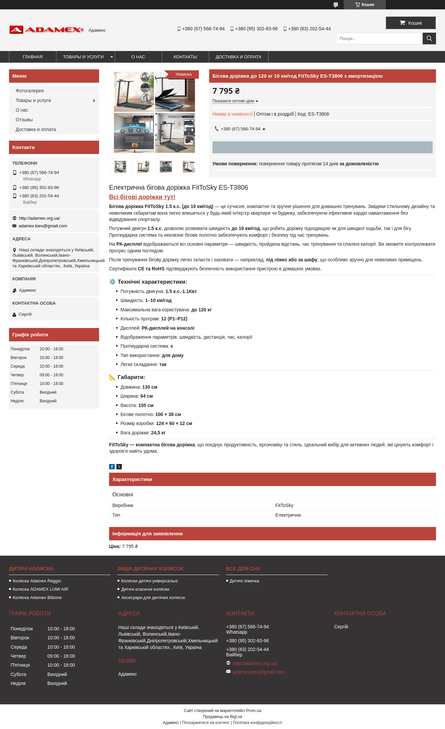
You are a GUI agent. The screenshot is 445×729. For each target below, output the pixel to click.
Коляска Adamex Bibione (37, 597)
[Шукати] (429, 38)
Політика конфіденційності (257, 722)
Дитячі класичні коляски (145, 589)
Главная (33, 56)
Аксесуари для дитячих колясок (153, 597)
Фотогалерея (30, 90)
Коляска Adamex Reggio (37, 580)
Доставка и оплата (239, 56)
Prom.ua (253, 710)
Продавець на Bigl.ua (222, 716)
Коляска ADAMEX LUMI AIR (40, 589)
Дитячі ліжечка (244, 580)
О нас (138, 56)
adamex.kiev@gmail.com (43, 225)
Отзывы (24, 119)
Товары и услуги (83, 56)
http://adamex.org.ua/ (39, 218)
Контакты (185, 56)
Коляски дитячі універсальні (149, 580)
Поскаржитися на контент (206, 722)
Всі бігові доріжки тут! (142, 197)
